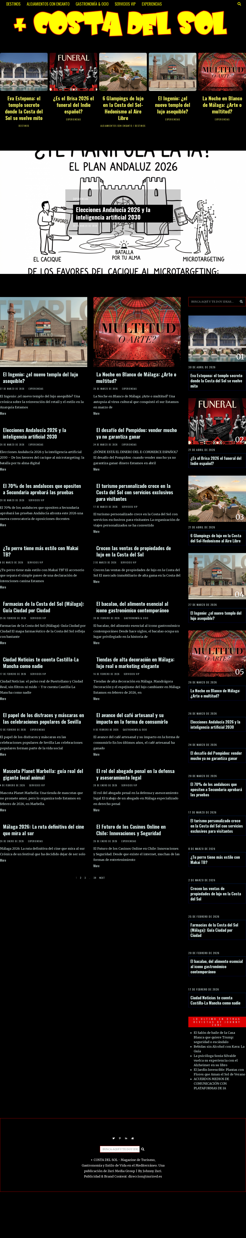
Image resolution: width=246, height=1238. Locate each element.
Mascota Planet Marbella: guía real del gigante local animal (43, 774)
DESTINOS (13, 4)
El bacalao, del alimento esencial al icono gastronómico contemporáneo (132, 607)
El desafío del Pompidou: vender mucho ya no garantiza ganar (136, 433)
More (3, 413)
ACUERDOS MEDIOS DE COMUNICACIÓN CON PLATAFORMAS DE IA (211, 1083)
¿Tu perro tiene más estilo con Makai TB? (40, 551)
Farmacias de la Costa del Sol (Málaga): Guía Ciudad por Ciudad (43, 607)
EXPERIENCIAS (152, 4)
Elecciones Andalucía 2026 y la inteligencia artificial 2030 (117, 213)
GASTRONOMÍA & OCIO (92, 4)
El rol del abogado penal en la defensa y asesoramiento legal (135, 774)
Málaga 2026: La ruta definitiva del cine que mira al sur (43, 830)
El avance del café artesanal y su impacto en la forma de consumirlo (132, 718)
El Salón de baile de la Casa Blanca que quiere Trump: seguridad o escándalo (214, 1037)
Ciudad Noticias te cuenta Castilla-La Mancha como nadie (41, 663)
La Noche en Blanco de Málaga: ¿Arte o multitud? (222, 104)
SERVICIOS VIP (125, 4)
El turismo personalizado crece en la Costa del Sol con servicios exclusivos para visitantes (134, 492)
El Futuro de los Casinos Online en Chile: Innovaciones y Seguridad (131, 830)
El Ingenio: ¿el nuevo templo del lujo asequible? (172, 104)
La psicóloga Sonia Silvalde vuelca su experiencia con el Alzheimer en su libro (216, 1060)
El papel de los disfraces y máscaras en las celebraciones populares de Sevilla (43, 718)
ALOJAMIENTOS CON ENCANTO (48, 4)
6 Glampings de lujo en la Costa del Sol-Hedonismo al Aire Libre (123, 107)
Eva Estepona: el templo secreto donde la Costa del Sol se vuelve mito (24, 107)
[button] (241, 301)
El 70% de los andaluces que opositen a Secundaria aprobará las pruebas (42, 489)
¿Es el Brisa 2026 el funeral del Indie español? (73, 104)
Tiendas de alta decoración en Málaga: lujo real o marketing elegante (135, 663)
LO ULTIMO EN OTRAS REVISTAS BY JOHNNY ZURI (217, 1021)
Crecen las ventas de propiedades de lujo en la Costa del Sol (133, 551)
